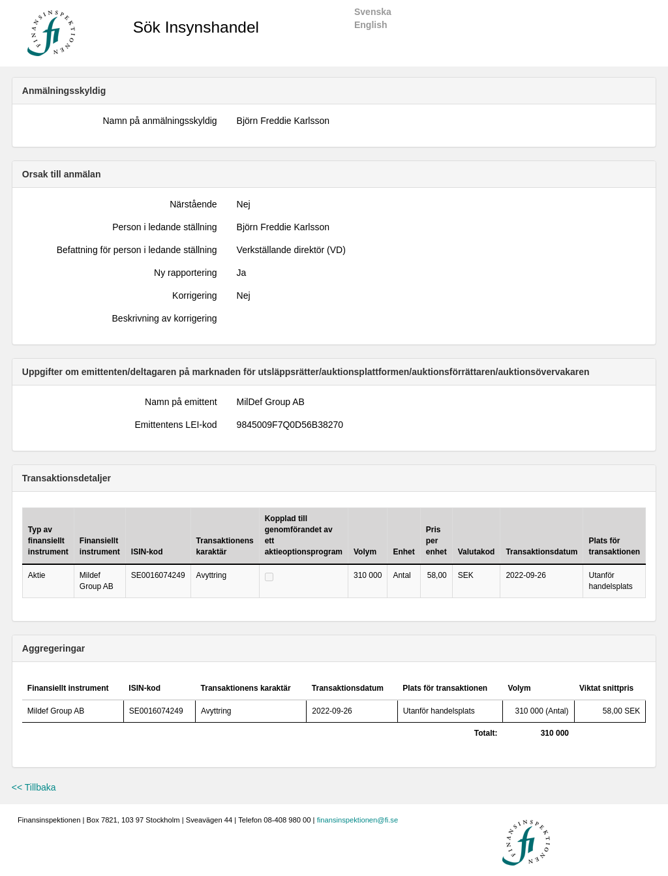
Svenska (372, 12)
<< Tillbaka (34, 787)
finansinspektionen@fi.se (358, 820)
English (370, 25)
